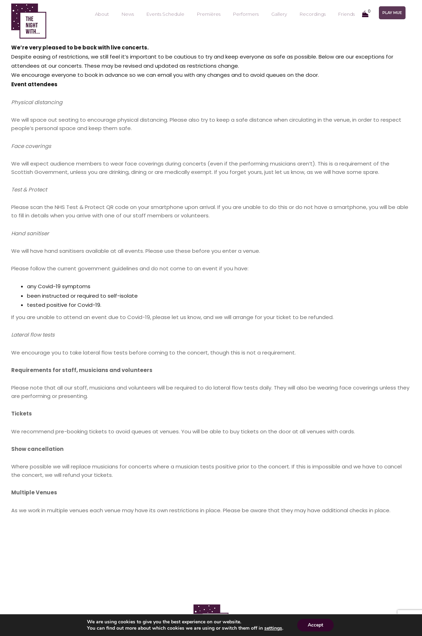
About (102, 14)
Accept (315, 625)
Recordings (313, 14)
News (128, 14)
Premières (208, 14)
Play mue (392, 12)
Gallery (279, 14)
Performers (246, 14)
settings (273, 628)
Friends (346, 14)
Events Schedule (165, 14)
